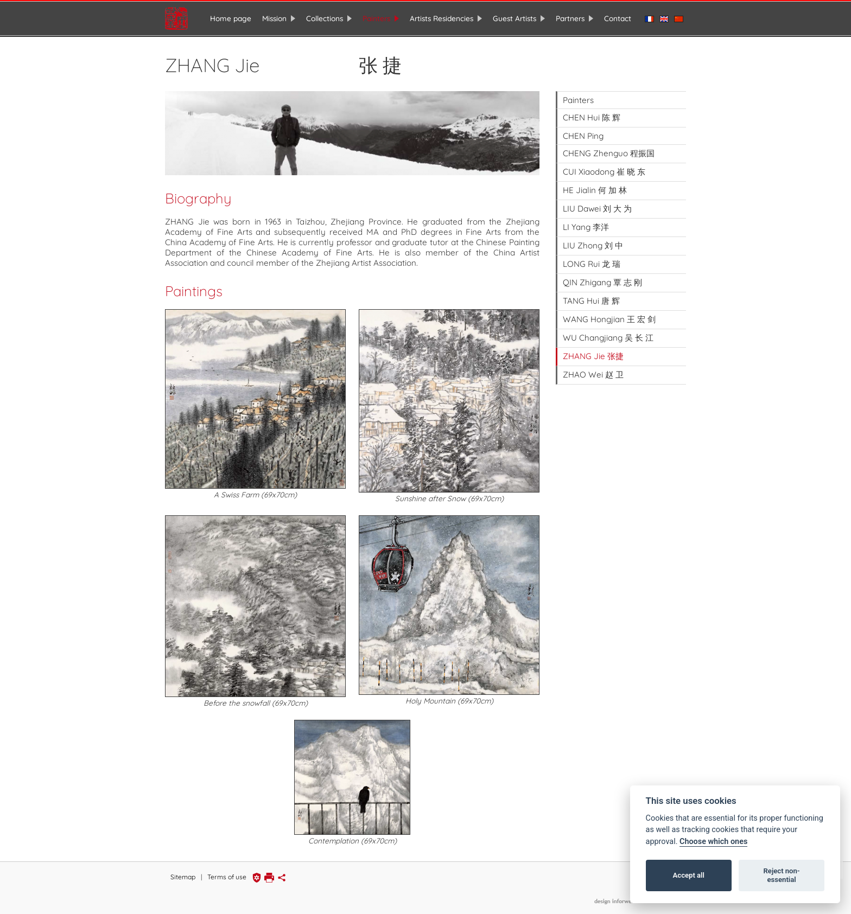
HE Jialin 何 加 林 (595, 189)
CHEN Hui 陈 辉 (591, 116)
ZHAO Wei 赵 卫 (593, 373)
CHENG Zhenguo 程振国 (609, 152)
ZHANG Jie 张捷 (593, 355)
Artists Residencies (441, 18)
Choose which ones (713, 841)
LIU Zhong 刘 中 (593, 244)
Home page (230, 18)
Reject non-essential (782, 875)
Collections (324, 18)
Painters (376, 18)
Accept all (688, 875)
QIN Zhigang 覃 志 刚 (602, 281)
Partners (570, 18)
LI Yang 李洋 (586, 226)
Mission (274, 18)
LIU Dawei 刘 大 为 (597, 207)
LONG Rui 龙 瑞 (591, 263)
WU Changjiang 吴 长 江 (608, 336)
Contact (617, 18)
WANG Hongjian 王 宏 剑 (609, 318)
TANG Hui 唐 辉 (591, 300)
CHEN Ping (583, 135)
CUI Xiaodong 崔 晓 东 (604, 170)
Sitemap (182, 876)
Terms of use (226, 876)
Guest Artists (514, 18)
